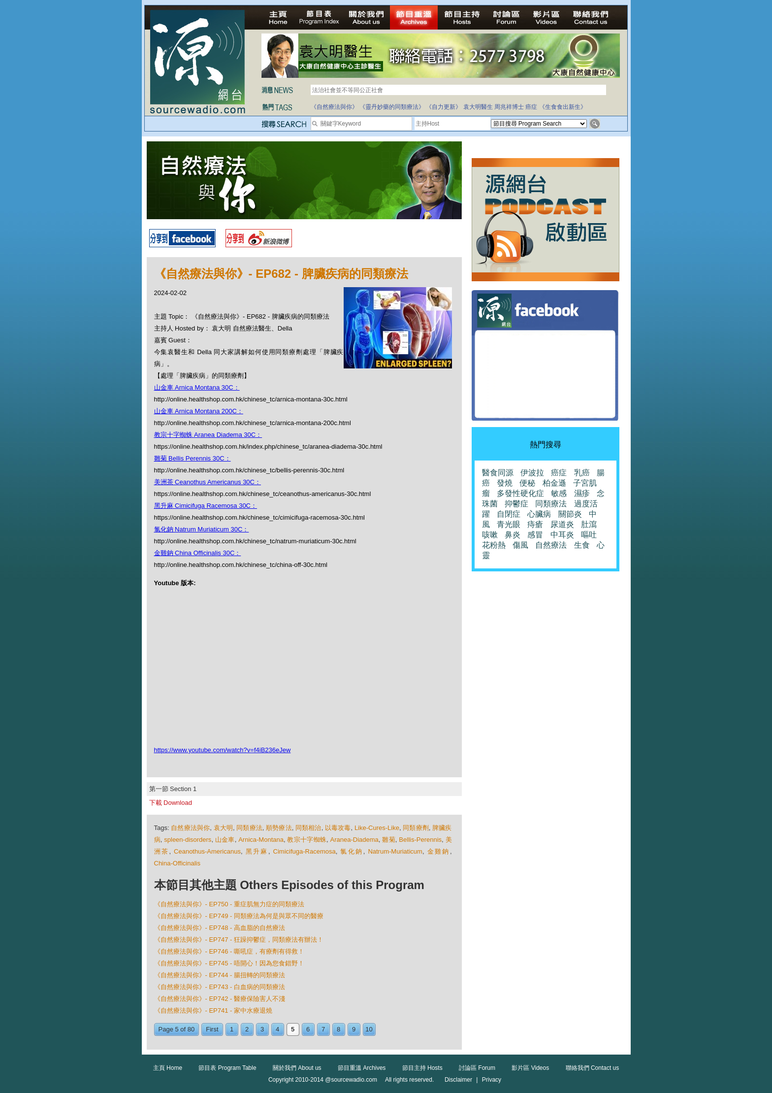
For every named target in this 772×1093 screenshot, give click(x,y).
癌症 (531, 106)
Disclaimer (458, 1079)
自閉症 (508, 514)
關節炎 (570, 514)
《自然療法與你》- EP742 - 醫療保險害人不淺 (220, 998)
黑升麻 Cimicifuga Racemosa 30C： (205, 505)
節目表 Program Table (227, 1067)
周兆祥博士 (509, 106)
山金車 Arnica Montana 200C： (198, 411)
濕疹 (582, 493)
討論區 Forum (477, 1067)
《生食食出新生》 (562, 106)
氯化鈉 (351, 851)
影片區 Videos (530, 1067)
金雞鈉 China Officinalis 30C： (197, 553)
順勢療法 (279, 827)
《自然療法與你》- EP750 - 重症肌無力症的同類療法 (229, 904)
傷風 (520, 545)
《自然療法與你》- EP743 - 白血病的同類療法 (220, 987)
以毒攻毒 (338, 827)
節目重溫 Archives (362, 1067)
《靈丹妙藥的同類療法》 (391, 106)
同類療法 (249, 827)
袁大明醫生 (478, 106)
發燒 (505, 483)
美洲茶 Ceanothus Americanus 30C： (207, 482)
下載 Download (170, 802)
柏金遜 (554, 483)
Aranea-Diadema (354, 839)
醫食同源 (498, 472)
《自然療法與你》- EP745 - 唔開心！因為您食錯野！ (229, 963)
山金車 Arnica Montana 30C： (197, 387)
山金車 (225, 839)
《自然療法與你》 (334, 106)
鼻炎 (512, 534)
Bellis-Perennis (420, 839)
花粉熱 (494, 545)
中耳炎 (562, 534)
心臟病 (539, 514)
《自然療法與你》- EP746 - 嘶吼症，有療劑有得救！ (229, 951)
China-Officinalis (177, 863)
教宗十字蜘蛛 (306, 839)
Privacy (491, 1079)
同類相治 (308, 827)
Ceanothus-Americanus (207, 851)
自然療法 (551, 545)
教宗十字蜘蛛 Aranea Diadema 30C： (208, 434)
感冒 (535, 534)
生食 (582, 545)
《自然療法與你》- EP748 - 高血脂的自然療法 (220, 927)
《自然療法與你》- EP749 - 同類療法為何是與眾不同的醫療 (239, 916)
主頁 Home (167, 1067)
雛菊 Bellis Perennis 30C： (192, 458)
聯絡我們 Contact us (592, 1067)
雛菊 (388, 839)
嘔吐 (589, 534)
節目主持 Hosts (422, 1067)
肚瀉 (589, 524)
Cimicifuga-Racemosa (304, 851)
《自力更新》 (443, 106)
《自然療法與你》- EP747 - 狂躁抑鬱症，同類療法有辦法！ (239, 939)
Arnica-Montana (261, 839)
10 (368, 1029)
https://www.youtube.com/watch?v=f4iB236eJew (222, 750)
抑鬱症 (516, 503)
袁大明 (223, 827)
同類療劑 (416, 827)
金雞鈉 (438, 851)
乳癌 (582, 472)
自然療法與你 (190, 827)
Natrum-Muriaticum (395, 851)
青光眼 (508, 524)
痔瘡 (535, 524)
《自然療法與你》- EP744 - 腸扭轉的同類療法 (220, 975)
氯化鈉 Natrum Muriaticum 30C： (201, 529)
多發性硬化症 (520, 493)
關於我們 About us (297, 1067)
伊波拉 (532, 472)
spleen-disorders (187, 839)
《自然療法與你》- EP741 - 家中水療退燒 (213, 1010)
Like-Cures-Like (376, 827)
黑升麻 (257, 851)
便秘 (527, 483)
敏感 (559, 493)
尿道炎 (562, 524)
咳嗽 (490, 534)
